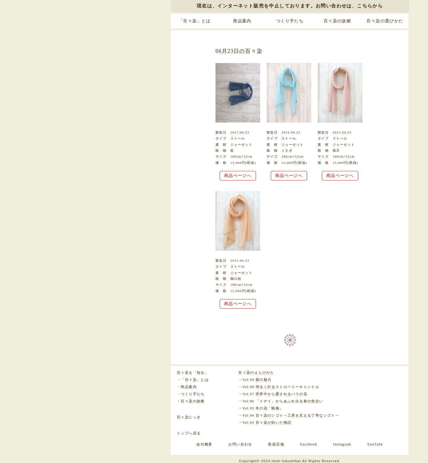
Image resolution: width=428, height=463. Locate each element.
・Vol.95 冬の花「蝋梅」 (260, 408)
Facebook (308, 444)
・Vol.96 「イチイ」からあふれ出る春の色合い (280, 401)
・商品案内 (187, 387)
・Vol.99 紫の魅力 (254, 380)
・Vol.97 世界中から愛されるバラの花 (272, 394)
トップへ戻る (189, 433)
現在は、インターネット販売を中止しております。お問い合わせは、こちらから (290, 5)
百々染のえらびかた (256, 373)
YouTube (375, 444)
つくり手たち (289, 21)
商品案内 (242, 21)
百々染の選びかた (384, 21)
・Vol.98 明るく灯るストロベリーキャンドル (278, 387)
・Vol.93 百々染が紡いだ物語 (264, 422)
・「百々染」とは (193, 380)
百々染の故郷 (337, 21)
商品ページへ (237, 175)
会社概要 (204, 444)
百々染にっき (189, 417)
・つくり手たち (191, 394)
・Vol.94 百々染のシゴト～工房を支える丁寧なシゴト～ (288, 415)
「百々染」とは (195, 21)
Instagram (342, 444)
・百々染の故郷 (191, 401)
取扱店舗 (276, 444)
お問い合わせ (240, 444)
